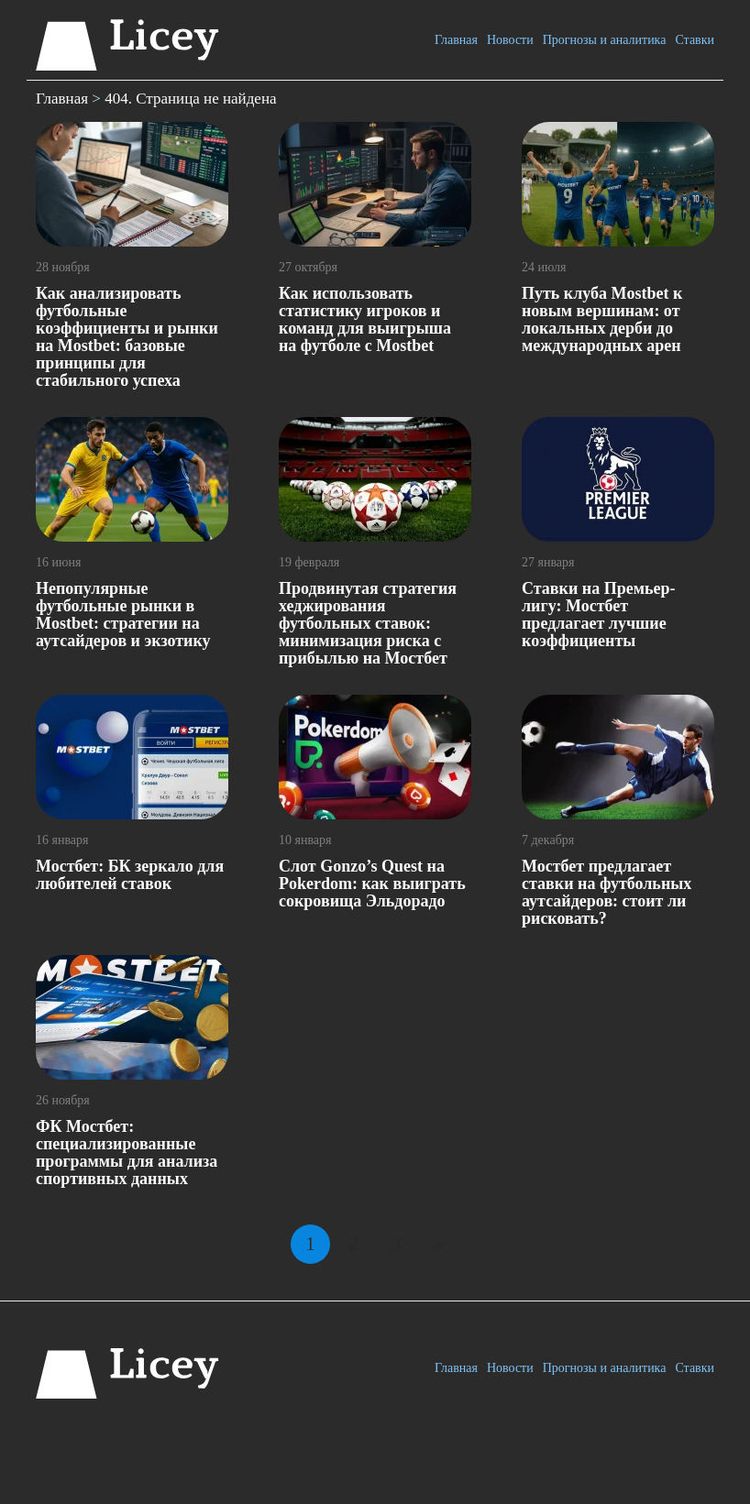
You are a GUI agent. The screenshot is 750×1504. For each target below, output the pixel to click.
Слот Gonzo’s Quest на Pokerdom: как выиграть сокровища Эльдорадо (372, 883)
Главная (456, 40)
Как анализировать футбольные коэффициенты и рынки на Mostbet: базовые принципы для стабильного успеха (127, 337)
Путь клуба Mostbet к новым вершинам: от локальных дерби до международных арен (602, 319)
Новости (510, 40)
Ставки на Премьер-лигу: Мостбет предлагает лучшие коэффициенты (598, 614)
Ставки (694, 40)
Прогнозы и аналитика (605, 40)
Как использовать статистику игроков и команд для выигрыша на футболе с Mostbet (365, 319)
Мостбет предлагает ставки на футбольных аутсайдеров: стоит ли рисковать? (606, 892)
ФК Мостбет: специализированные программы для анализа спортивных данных (126, 1152)
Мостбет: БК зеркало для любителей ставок (130, 875)
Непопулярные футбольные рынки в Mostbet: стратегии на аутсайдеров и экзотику (123, 614)
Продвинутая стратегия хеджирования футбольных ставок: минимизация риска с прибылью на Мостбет (368, 623)
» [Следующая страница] (440, 1244)
